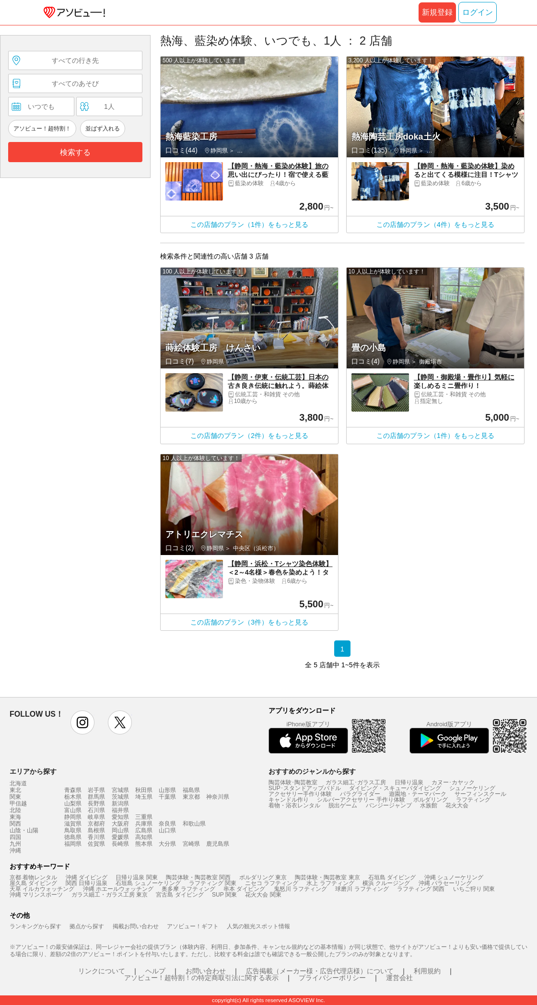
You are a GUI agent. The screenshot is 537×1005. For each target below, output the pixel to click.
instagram (82, 722)
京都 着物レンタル (33, 877)
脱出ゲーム (342, 805)
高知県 (143, 837)
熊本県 (143, 843)
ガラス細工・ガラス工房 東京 (109, 894)
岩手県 (96, 790)
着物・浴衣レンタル (294, 805)
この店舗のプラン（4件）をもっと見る (435, 224)
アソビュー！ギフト (193, 926)
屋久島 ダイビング (33, 883)
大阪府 (120, 823)
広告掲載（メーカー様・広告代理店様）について (320, 971)
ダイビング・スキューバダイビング (395, 788)
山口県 (167, 830)
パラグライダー (360, 794)
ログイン (477, 12)
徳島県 (73, 837)
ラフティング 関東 (212, 883)
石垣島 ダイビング (392, 877)
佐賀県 (96, 843)
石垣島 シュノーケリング (148, 883)
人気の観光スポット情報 (258, 926)
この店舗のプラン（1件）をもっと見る (249, 224)
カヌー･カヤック (453, 782)
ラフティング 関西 (420, 889)
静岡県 (73, 817)
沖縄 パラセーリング (445, 883)
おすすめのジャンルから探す (312, 771)
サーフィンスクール (480, 794)
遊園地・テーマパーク (417, 794)
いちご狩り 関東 (474, 889)
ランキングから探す (35, 926)
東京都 (191, 796)
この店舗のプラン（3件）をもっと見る (249, 622)
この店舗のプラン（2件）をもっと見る (249, 435)
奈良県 (167, 823)
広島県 (143, 830)
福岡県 (73, 843)
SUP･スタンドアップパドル (304, 788)
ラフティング (473, 799)
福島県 (191, 790)
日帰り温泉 (409, 782)
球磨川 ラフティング (361, 889)
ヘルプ (155, 971)
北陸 (15, 810)
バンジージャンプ (389, 805)
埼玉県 (143, 796)
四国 (15, 837)
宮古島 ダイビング (179, 894)
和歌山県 (194, 823)
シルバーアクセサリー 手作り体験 (361, 799)
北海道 (18, 783)
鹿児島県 (217, 843)
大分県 (167, 843)
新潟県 (120, 803)
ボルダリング (430, 799)
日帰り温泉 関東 (136, 877)
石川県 (96, 810)
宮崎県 (191, 843)
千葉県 (167, 796)
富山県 (73, 810)
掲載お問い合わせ (136, 926)
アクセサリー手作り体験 (300, 794)
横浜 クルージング (386, 883)
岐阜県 (96, 817)
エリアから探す (33, 771)
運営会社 (399, 977)
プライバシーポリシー (332, 977)
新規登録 (437, 12)
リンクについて (101, 971)
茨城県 (120, 796)
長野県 (96, 803)
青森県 (73, 790)
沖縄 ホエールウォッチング (118, 889)
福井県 (120, 810)
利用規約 (427, 971)
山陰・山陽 (24, 830)
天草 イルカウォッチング (42, 889)
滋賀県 (73, 823)
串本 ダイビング (244, 889)
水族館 (428, 805)
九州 (15, 844)
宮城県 (120, 790)
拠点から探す (87, 926)
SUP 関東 (224, 894)
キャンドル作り (288, 799)
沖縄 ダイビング (86, 877)
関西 (15, 824)
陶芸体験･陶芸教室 (292, 782)
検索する (75, 152)
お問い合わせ (206, 971)
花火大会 (456, 805)
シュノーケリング (472, 788)
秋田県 (143, 790)
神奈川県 (217, 796)
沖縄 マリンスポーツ (36, 894)
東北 (15, 790)
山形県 (167, 790)
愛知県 (120, 817)
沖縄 (15, 850)
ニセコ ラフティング (271, 883)
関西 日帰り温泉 (86, 883)
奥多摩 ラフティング (188, 889)
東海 (15, 817)
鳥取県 (73, 830)
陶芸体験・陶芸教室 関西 (198, 877)
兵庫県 (143, 823)
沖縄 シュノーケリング (453, 877)
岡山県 (120, 830)
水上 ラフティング (330, 883)
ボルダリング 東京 (263, 877)
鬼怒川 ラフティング (300, 889)
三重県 (143, 817)
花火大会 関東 (263, 894)
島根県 (96, 830)
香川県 (96, 837)
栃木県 (73, 796)
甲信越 (18, 803)
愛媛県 (120, 837)
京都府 (96, 823)
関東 (15, 797)
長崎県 (120, 843)
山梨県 (73, 803)
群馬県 (96, 796)
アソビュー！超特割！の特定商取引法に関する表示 (201, 977)
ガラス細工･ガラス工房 (356, 782)
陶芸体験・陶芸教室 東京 (327, 877)
